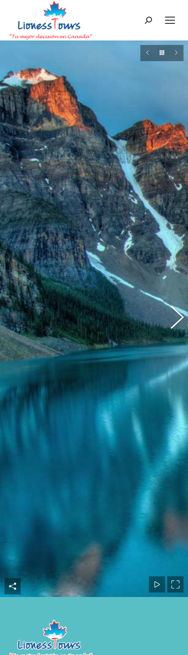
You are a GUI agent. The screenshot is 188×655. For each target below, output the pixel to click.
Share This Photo (12, 369)
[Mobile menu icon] (170, 20)
